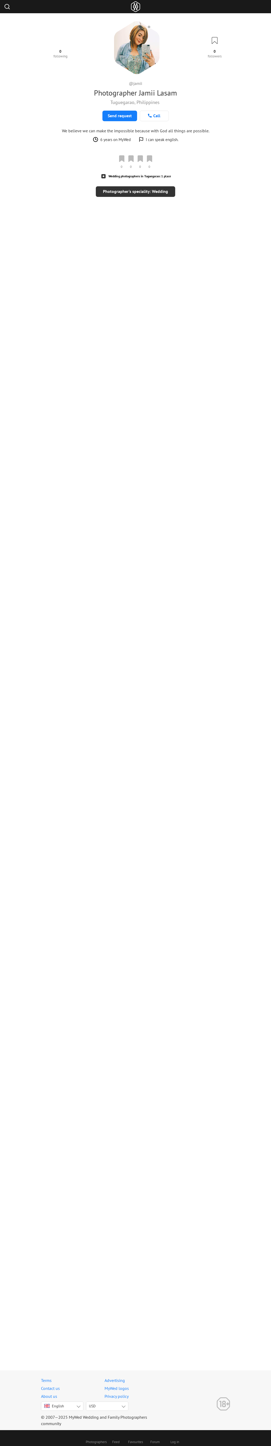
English (54, 1406)
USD (92, 1406)
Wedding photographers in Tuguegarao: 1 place (140, 176)
